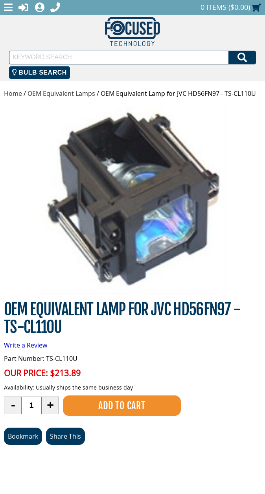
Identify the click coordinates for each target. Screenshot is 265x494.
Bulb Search (39, 72)
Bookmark (23, 436)
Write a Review (25, 345)
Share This (65, 436)
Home (13, 93)
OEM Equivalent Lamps (61, 93)
